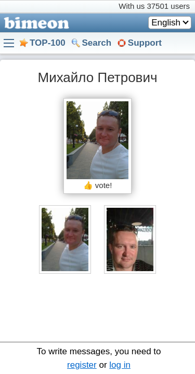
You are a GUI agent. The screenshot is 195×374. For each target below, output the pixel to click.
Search (96, 43)
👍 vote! (97, 185)
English (165, 23)
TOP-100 (48, 43)
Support (145, 43)
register (82, 365)
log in (120, 365)
